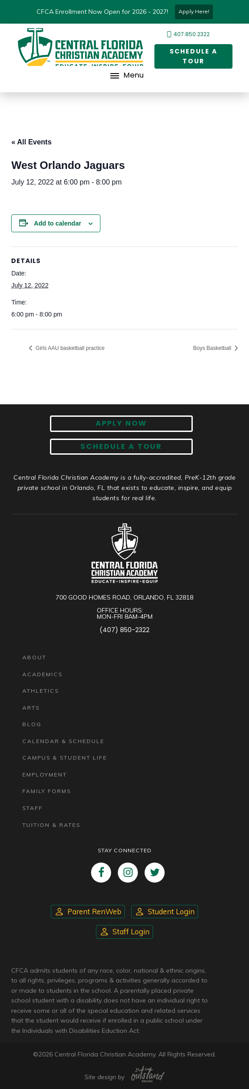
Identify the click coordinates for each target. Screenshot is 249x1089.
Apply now (121, 423)
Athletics (40, 690)
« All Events (31, 142)
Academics (42, 674)
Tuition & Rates (51, 825)
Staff (32, 808)
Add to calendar (57, 223)
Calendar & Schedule (63, 741)
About (34, 657)
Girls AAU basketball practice (69, 348)
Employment (44, 774)
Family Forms (46, 791)
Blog (32, 724)
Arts (31, 707)
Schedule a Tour (193, 56)
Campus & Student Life (64, 757)
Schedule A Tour (121, 446)
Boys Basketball (213, 348)
